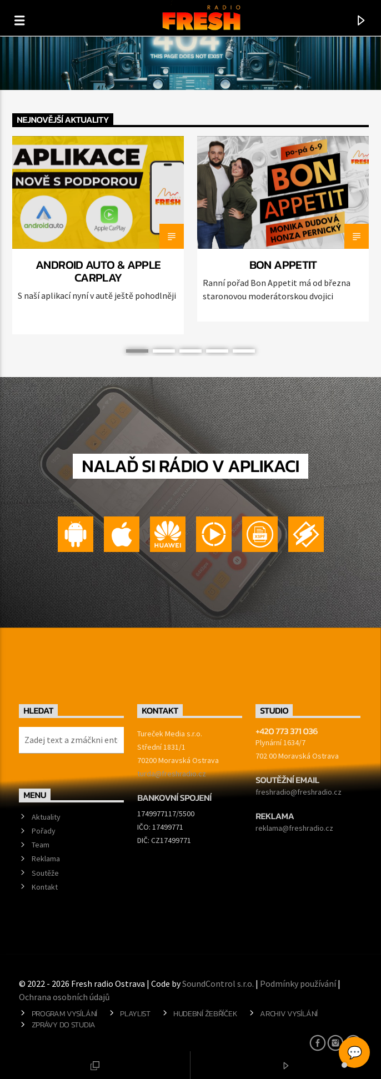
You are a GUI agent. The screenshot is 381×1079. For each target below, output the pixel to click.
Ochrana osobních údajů (64, 996)
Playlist (135, 1013)
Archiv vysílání (289, 1013)
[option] (98, 235)
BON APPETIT (283, 264)
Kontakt (45, 887)
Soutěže (45, 873)
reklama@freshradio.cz (294, 828)
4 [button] (217, 351)
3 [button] (190, 351)
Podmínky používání (298, 983)
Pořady (44, 831)
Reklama (46, 859)
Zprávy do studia (64, 1024)
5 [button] (244, 351)
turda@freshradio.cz (171, 774)
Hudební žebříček (205, 1013)
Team (40, 845)
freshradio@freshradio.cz (298, 792)
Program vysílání (64, 1013)
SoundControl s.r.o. (218, 983)
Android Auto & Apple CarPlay (98, 271)
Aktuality (46, 817)
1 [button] (137, 351)
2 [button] (164, 351)
